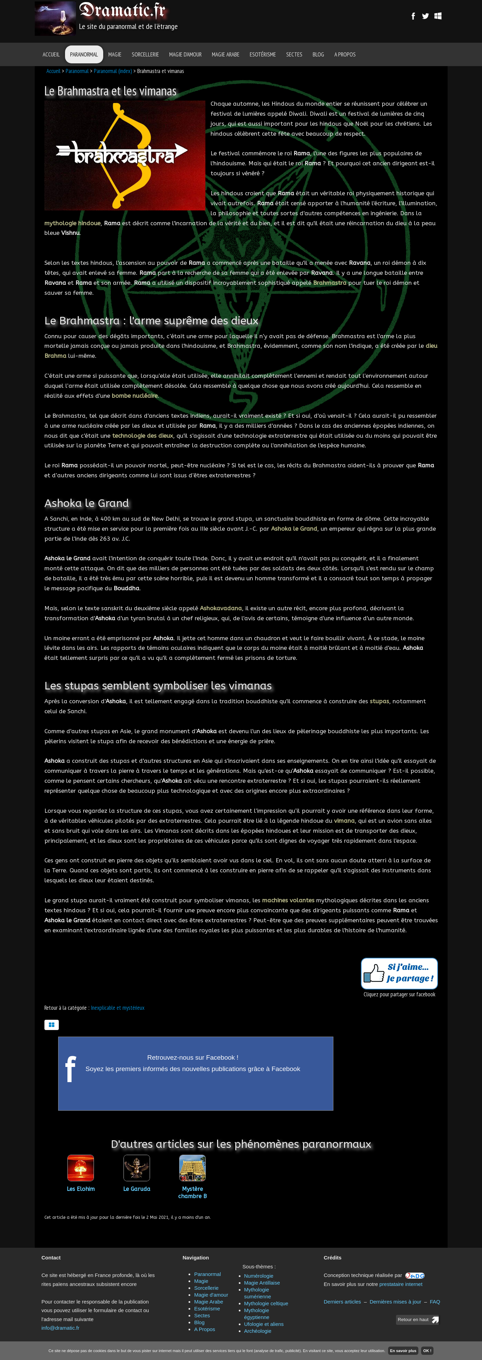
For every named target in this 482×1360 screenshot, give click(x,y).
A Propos (345, 54)
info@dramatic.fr (60, 1328)
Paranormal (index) (113, 71)
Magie (114, 54)
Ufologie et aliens (264, 1324)
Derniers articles (342, 1302)
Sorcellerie (145, 54)
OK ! (427, 1351)
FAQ (435, 1302)
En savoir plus (403, 1351)
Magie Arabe (225, 54)
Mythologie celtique (266, 1303)
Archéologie (257, 1331)
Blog (318, 54)
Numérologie (259, 1276)
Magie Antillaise (262, 1283)
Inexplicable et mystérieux (117, 1007)
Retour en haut (413, 1319)
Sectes (294, 54)
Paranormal (84, 54)
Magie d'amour (185, 54)
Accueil (51, 54)
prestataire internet (400, 1284)
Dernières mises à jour (395, 1302)
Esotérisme (263, 54)
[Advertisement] (279, 19)
